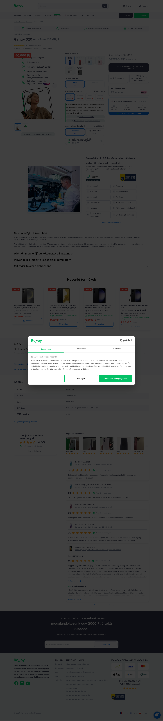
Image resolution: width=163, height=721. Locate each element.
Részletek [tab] (81, 349)
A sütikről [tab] (117, 349)
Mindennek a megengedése (115, 378)
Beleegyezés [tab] (46, 349)
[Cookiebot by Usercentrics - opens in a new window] (121, 341)
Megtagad (81, 378)
